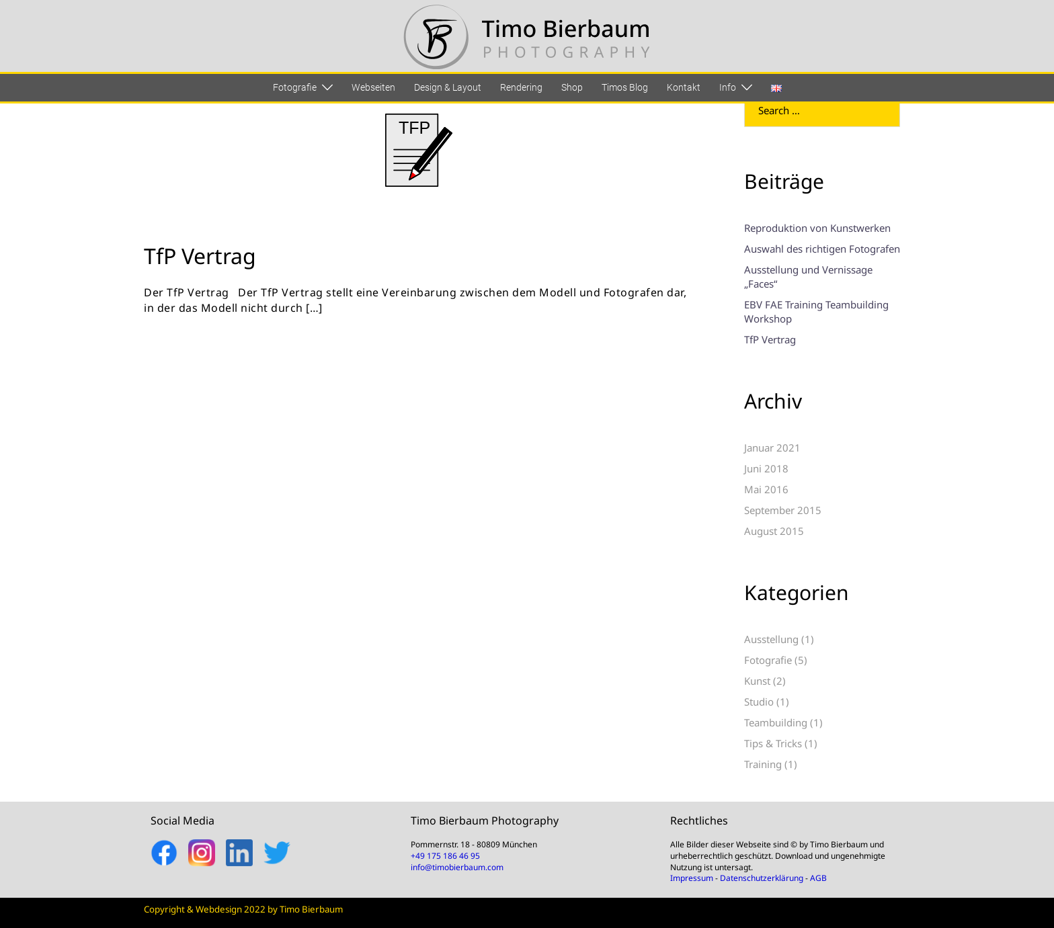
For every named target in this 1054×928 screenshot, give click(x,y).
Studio (759, 701)
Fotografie (295, 87)
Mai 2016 (766, 489)
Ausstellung (771, 639)
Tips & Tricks (773, 743)
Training (763, 764)
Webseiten (373, 87)
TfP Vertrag (200, 255)
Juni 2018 (766, 468)
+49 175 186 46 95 (445, 855)
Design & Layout (447, 87)
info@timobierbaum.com (457, 867)
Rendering (521, 87)
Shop (572, 87)
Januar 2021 (772, 447)
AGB (818, 878)
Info (727, 87)
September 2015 (782, 510)
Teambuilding (775, 722)
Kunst (757, 680)
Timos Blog (625, 87)
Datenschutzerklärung (761, 878)
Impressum (691, 878)
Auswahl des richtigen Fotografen (822, 248)
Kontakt (683, 87)
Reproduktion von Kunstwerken (817, 228)
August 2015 (774, 531)
